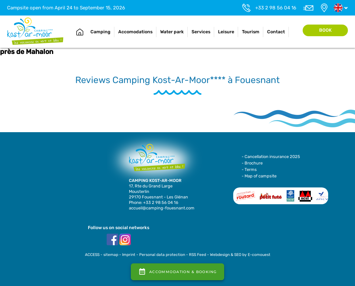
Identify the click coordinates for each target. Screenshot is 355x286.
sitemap (110, 254)
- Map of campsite (259, 176)
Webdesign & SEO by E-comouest (240, 254)
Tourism (250, 32)
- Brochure (252, 163)
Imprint (128, 254)
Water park (172, 32)
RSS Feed (197, 254)
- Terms (249, 169)
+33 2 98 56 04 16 (275, 8)
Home (79, 32)
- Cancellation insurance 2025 (271, 156)
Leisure (226, 32)
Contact (276, 32)
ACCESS (92, 254)
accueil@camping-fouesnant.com (161, 208)
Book (325, 30)
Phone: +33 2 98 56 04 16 (153, 202)
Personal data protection (162, 254)
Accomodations (135, 32)
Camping (100, 32)
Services (201, 32)
